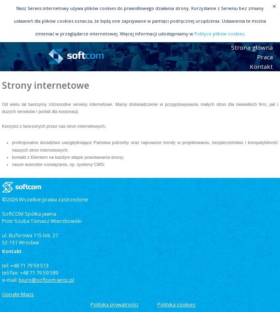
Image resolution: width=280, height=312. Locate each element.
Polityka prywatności (114, 304)
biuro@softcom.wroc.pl (46, 279)
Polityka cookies (176, 304)
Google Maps (18, 294)
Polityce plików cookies (219, 34)
